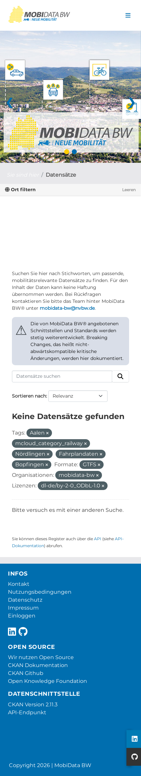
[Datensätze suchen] (62, 376)
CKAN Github (25, 673)
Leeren (129, 189)
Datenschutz (25, 600)
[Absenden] (120, 376)
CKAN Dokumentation (38, 665)
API (97, 538)
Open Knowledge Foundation (47, 681)
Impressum (23, 608)
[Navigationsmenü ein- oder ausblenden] (127, 15)
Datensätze (61, 175)
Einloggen (21, 616)
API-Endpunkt (27, 712)
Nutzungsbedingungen (39, 592)
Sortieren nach (29, 396)
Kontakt (18, 584)
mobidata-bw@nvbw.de (67, 308)
